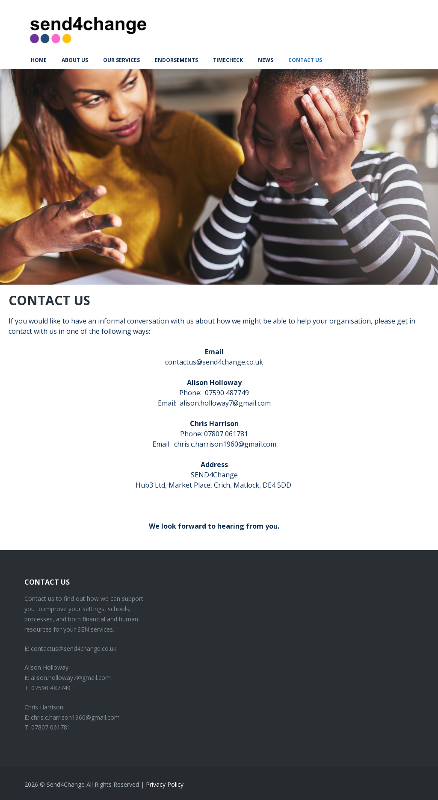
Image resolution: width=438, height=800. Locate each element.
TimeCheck (228, 60)
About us (75, 60)
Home (39, 60)
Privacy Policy (164, 784)
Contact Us (305, 60)
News (265, 60)
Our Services (121, 60)
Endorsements (176, 60)
